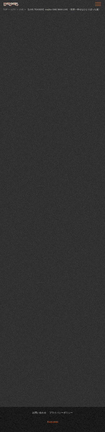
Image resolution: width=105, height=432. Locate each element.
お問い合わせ (39, 412)
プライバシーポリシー (61, 412)
